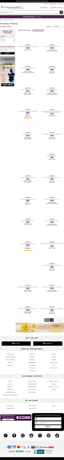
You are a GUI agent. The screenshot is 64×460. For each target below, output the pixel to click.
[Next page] (61, 320)
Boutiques (10, 365)
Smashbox (38, 30)
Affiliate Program (54, 381)
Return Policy (32, 381)
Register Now (10, 408)
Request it (52, 72)
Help (59, 3)
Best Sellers (32, 365)
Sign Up (8, 53)
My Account (10, 405)
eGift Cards (10, 389)
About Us (10, 386)
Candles (54, 359)
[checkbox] (7, 39)
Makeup (6, 19)
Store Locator (32, 392)
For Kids (53, 354)
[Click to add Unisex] (7, 39)
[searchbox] (30, 12)
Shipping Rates (32, 386)
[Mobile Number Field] (49, 422)
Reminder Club (32, 408)
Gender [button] (7, 36)
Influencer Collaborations (10, 395)
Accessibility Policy (10, 392)
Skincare (32, 359)
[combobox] (32, 12)
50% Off (32, 354)
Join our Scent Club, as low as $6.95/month (32, 1)
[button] (2, 7)
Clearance (32, 368)
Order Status (52, 3)
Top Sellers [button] (56, 26)
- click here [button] (32, 17)
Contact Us (10, 384)
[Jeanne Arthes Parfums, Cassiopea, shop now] (7, 72)
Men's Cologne (10, 359)
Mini (54, 365)
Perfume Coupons (54, 386)
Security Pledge (32, 384)
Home (1, 19)
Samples (32, 357)
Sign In (45, 3)
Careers (54, 389)
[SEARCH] (61, 12)
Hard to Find (53, 368)
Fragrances (10, 354)
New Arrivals (53, 362)
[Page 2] (56, 320)
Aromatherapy (32, 362)
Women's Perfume (10, 357)
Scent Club (32, 370)
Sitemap (54, 384)
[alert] (44, 7)
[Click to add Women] (7, 41)
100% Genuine (32, 389)
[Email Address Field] (7, 50)
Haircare (10, 362)
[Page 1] (52, 320)
